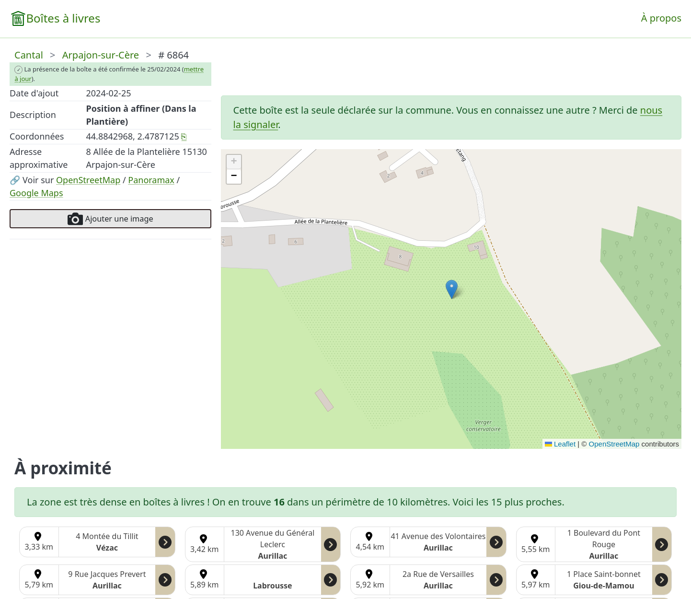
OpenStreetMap (88, 180)
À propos (661, 18)
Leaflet (560, 444)
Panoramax (151, 180)
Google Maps (36, 193)
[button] (452, 289)
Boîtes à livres (63, 18)
